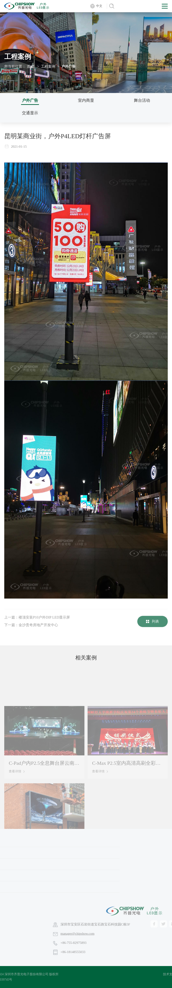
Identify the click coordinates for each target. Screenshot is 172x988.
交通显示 (30, 113)
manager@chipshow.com (114, 933)
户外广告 (30, 100)
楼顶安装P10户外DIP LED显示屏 (44, 622)
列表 (152, 626)
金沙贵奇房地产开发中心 (38, 629)
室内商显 (86, 100)
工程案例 (48, 66)
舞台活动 (142, 100)
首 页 (31, 66)
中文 (99, 6)
